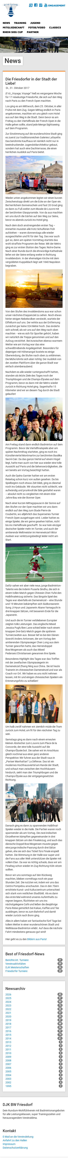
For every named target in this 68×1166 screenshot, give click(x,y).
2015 (34, 1034)
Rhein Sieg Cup (13, 32)
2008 (34, 1060)
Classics (55, 27)
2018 (34, 1023)
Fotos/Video (36, 27)
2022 (34, 1009)
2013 (34, 1042)
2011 (34, 1049)
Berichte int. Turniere (34, 960)
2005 (34, 1071)
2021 (34, 1012)
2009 (34, 1056)
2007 (34, 1064)
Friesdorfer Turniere (34, 971)
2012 (34, 1045)
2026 (34, 994)
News (6, 22)
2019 (34, 1020)
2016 (34, 1031)
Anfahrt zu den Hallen (15, 1140)
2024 (34, 1001)
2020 (34, 1016)
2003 (34, 1078)
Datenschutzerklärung (15, 1147)
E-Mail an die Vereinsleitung (18, 1136)
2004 (34, 1075)
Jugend (35, 22)
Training (20, 22)
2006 (34, 1067)
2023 (34, 1005)
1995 (34, 1086)
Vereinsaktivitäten (34, 963)
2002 (34, 1082)
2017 (34, 1027)
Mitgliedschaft (13, 27)
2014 (34, 1038)
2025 (34, 998)
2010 (34, 1053)
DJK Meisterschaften (34, 967)
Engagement (56, 5)
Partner (33, 32)
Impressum (9, 1144)
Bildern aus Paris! (37, 939)
